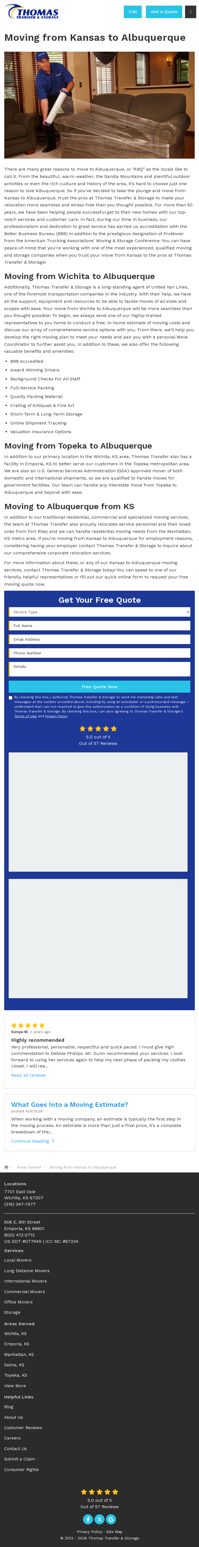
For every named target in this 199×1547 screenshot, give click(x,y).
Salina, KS (14, 1364)
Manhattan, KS (19, 1354)
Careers (12, 1438)
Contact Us (15, 1448)
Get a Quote (164, 11)
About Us (13, 1417)
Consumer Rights (21, 1469)
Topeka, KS (15, 1375)
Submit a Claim (19, 1459)
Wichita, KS (15, 1333)
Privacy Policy (56, 716)
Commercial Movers (24, 1291)
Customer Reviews (23, 1427)
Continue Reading (32, 1141)
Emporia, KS (16, 1343)
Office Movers (18, 1302)
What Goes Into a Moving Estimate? (69, 1105)
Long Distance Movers (27, 1270)
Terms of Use (25, 716)
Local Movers (18, 1260)
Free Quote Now (100, 686)
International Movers (25, 1281)
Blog (8, 1406)
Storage (12, 1312)
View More (15, 1385)
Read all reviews (28, 1075)
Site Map (114, 1531)
